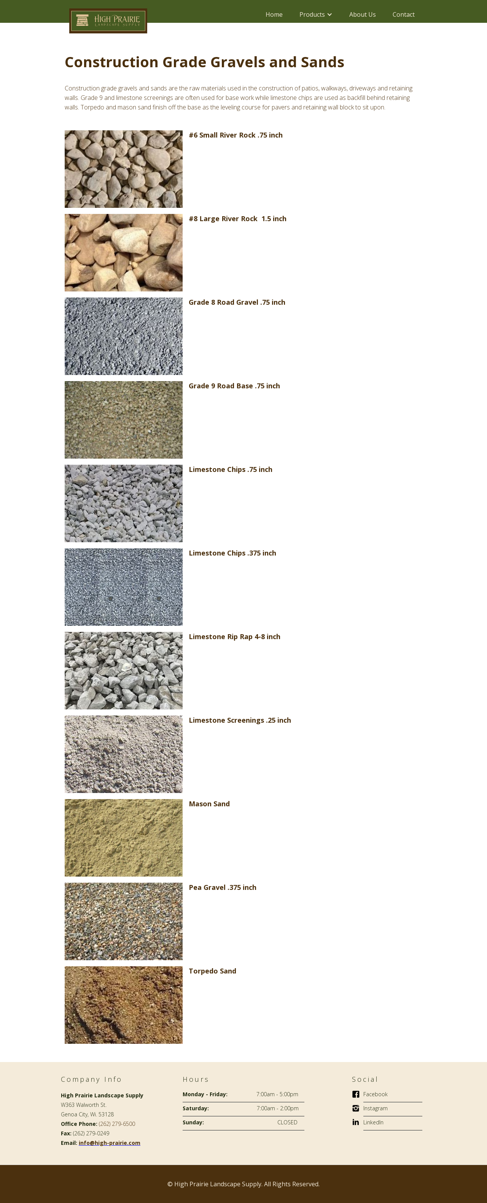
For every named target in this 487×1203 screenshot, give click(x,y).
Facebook (375, 1094)
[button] (316, 14)
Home (274, 14)
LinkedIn (373, 1122)
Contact (404, 14)
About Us (362, 14)
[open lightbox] (124, 168)
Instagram (375, 1108)
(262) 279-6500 (117, 1123)
